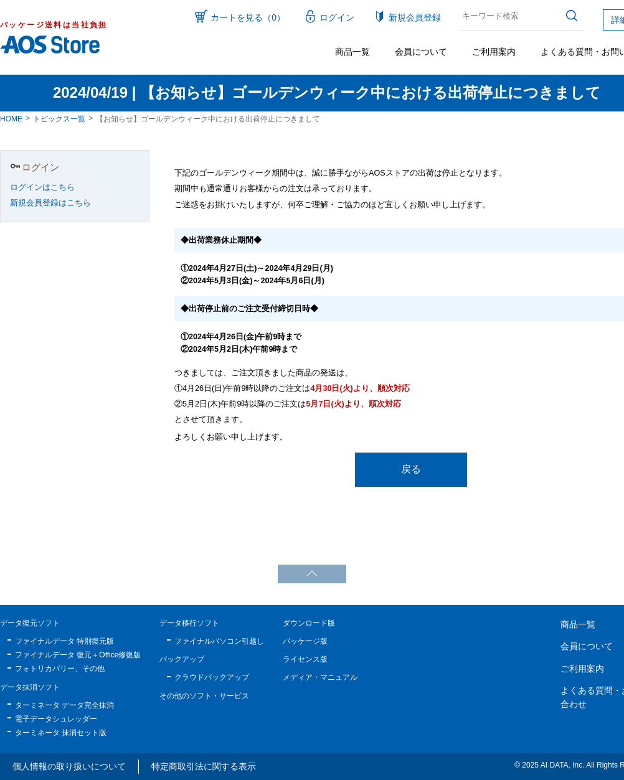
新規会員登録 (415, 17)
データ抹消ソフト (30, 687)
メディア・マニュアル (320, 677)
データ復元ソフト (30, 623)
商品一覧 (352, 52)
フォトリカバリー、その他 (60, 668)
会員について (421, 52)
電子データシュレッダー (56, 719)
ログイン (336, 17)
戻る (411, 469)
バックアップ (181, 659)
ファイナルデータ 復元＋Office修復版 (78, 655)
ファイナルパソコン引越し (219, 641)
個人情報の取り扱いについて (69, 766)
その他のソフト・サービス (204, 696)
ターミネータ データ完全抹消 (64, 705)
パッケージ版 (305, 641)
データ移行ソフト (189, 623)
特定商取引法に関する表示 (203, 766)
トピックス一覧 (59, 119)
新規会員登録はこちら (50, 203)
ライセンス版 (305, 659)
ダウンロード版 (309, 623)
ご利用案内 (494, 52)
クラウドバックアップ (211, 677)
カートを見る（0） (247, 17)
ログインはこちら (42, 187)
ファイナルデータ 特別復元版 (64, 641)
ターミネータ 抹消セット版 (60, 732)
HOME (11, 119)
